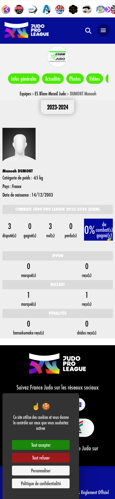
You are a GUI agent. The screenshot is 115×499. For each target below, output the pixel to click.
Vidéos (94, 78)
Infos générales (23, 78)
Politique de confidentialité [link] (41, 483)
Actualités (53, 78)
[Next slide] (108, 9)
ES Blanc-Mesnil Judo (50, 93)
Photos (75, 78)
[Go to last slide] (7, 9)
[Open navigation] (103, 30)
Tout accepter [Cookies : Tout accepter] (41, 445)
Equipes (25, 93)
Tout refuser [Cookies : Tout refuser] (41, 457)
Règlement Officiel (95, 492)
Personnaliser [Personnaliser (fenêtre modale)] (41, 470)
